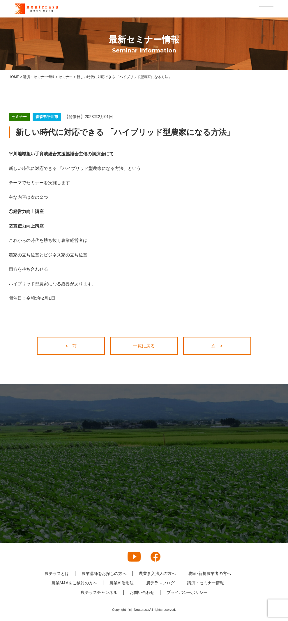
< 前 (71, 345)
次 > (217, 345)
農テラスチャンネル (99, 592)
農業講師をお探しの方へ (104, 573)
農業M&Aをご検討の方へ (74, 582)
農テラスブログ (160, 582)
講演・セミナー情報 (205, 582)
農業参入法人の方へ (157, 573)
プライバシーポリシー (187, 592)
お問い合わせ (142, 592)
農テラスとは (57, 573)
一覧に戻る (144, 345)
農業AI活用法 (121, 582)
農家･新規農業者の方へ (209, 573)
